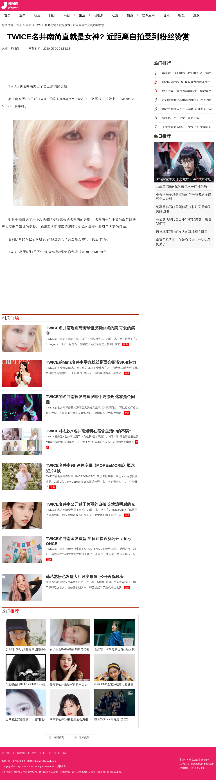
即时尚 (14, 48)
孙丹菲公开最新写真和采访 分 (69, 684)
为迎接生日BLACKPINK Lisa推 (25, 684)
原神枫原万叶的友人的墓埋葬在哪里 (182, 232)
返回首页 (59, 737)
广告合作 (51, 753)
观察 (22, 15)
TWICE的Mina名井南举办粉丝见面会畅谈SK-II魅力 (91, 362)
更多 (125, 344)
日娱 (52, 15)
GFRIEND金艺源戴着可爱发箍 (113, 684)
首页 (7, 15)
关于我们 (6, 753)
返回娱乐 (84, 737)
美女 (29, 25)
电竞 (181, 15)
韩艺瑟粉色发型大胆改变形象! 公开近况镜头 (84, 576)
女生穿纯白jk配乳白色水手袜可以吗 (181, 186)
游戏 (196, 15)
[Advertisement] (70, 70)
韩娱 (67, 15)
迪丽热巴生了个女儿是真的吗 (180, 117)
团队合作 (36, 753)
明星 (37, 15)
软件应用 (148, 15)
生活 (82, 15)
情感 (130, 15)
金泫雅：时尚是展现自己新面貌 (114, 649)
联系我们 (21, 753)
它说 (64, 753)
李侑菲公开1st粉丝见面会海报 (69, 719)
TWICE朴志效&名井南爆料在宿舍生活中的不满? (88, 431)
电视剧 (99, 15)
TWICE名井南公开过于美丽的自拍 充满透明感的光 (90, 504)
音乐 (166, 15)
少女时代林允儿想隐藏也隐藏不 (26, 649)
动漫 (115, 15)
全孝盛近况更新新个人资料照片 (26, 719)
